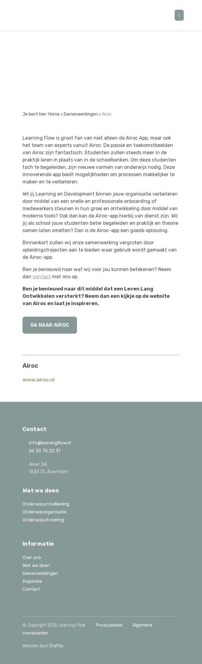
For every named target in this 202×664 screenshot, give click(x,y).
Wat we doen (36, 565)
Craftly (56, 645)
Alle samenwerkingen (57, 52)
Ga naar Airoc (49, 325)
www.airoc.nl (38, 380)
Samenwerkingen (81, 114)
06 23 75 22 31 (41, 451)
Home (54, 114)
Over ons (32, 557)
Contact (31, 589)
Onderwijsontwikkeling (46, 504)
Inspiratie (32, 581)
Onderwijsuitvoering (43, 520)
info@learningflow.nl (47, 443)
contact (42, 277)
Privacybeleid (109, 625)
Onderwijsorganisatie (45, 512)
